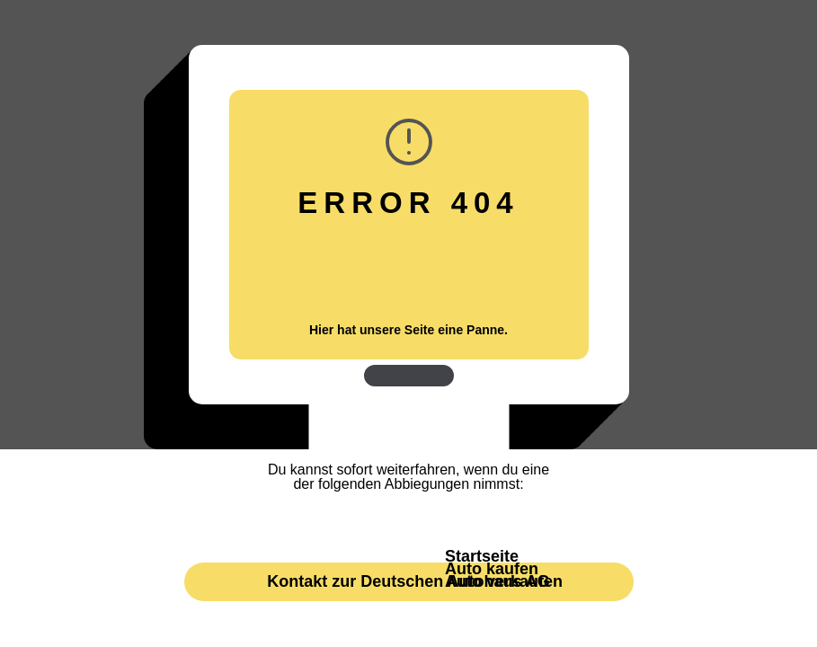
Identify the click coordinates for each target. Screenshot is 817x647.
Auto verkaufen (504, 581)
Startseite (482, 556)
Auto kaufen (491, 569)
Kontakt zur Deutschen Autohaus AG (408, 581)
